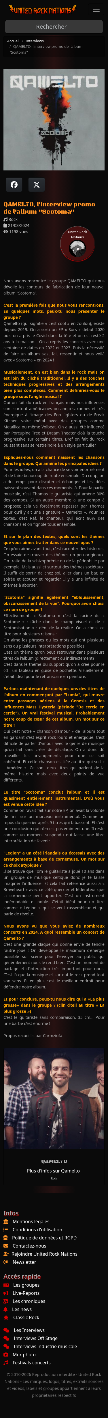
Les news (17, 1309)
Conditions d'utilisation (37, 1229)
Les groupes (21, 1285)
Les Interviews (24, 1330)
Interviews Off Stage (30, 1338)
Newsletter (24, 1262)
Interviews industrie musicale (40, 1346)
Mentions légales (31, 1221)
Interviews (35, 40)
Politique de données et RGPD (44, 1238)
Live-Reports (21, 1293)
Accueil (13, 40)
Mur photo (19, 1354)
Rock (54, 1178)
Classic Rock (21, 1317)
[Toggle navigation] (96, 9)
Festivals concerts (27, 1362)
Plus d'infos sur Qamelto (53, 1171)
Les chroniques (24, 1301)
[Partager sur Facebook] (14, 184)
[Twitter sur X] (36, 184)
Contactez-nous (29, 1246)
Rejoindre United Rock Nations (44, 1254)
